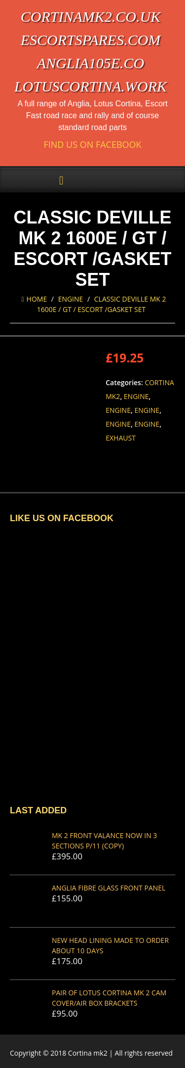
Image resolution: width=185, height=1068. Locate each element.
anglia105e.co (91, 63)
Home (34, 299)
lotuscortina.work (90, 86)
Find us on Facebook (92, 144)
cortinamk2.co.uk (90, 16)
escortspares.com (91, 40)
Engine (70, 299)
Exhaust (121, 438)
